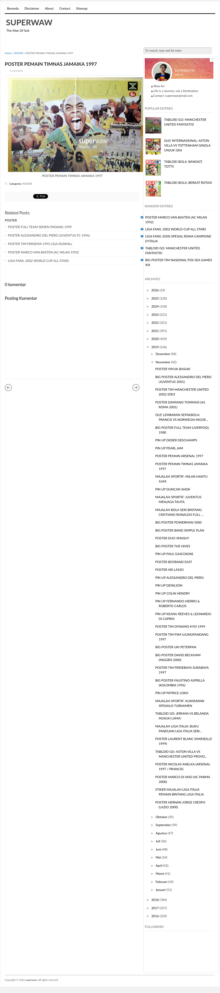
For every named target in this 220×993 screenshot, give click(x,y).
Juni (159, 849)
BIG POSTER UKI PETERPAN (175, 647)
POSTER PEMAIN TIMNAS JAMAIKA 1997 (51, 64)
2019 (155, 347)
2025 (155, 298)
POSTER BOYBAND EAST (173, 562)
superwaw (29, 22)
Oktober (162, 817)
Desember (163, 354)
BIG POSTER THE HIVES (172, 546)
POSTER (18, 53)
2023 (155, 314)
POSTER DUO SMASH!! (172, 538)
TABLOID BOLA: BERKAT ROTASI (188, 182)
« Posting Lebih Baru (8, 387)
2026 (155, 290)
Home (8, 53)
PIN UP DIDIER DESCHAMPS (176, 440)
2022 (155, 322)
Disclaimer (31, 8)
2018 (155, 900)
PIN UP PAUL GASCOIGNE (174, 554)
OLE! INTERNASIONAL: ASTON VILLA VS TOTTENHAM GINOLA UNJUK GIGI (187, 145)
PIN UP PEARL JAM (169, 448)
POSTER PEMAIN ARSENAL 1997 (179, 456)
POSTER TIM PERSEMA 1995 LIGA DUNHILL (40, 244)
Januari (161, 890)
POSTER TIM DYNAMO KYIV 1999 (180, 626)
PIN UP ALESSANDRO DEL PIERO (179, 577)
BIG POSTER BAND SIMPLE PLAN (179, 530)
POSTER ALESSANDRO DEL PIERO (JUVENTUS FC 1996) (49, 235)
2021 (155, 331)
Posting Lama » (136, 387)
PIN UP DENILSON (168, 585)
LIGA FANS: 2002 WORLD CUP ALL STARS (38, 261)
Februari (162, 882)
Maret (160, 873)
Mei (159, 857)
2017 (155, 908)
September (164, 825)
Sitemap (82, 8)
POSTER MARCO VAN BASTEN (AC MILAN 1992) (43, 252)
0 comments (16, 70)
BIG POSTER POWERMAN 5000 (178, 522)
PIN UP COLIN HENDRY (172, 593)
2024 (155, 306)
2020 (155, 339)
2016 (155, 916)
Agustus (162, 833)
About (49, 8)
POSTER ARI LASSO (169, 570)
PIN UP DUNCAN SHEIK (172, 489)
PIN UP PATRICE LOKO (171, 693)
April (159, 865)
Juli (158, 841)
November (163, 362)
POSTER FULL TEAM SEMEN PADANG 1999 (40, 227)
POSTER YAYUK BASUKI (172, 369)
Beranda (13, 8)
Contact (64, 8)
